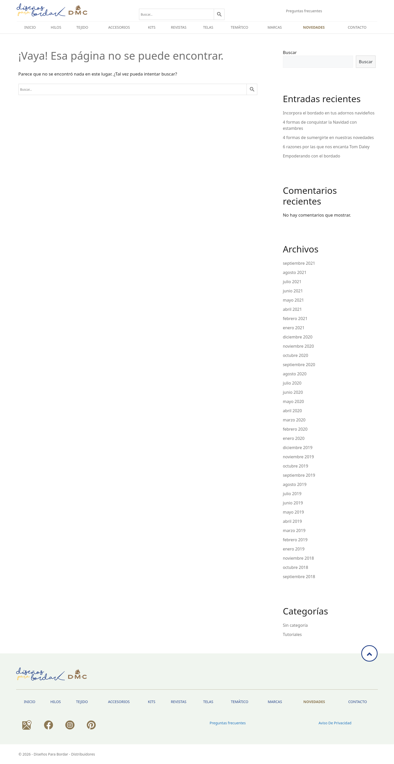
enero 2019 (294, 549)
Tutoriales (292, 634)
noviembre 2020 (298, 346)
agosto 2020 (294, 374)
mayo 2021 (293, 300)
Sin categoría (295, 625)
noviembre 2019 (298, 457)
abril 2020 (292, 410)
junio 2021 (293, 291)
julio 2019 (292, 493)
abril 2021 (292, 309)
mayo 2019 (293, 512)
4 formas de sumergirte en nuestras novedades (328, 137)
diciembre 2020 (298, 337)
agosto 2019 (294, 484)
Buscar (290, 52)
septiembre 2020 (299, 364)
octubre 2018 (295, 567)
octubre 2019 (295, 466)
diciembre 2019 (298, 447)
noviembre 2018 (298, 558)
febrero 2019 (295, 540)
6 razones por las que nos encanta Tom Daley (326, 147)
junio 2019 (293, 503)
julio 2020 (292, 383)
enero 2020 (294, 438)
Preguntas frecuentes (304, 10)
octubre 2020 (295, 355)
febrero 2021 (295, 318)
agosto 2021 (294, 272)
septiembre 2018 (299, 576)
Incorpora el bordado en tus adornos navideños (329, 113)
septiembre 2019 (299, 475)
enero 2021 (294, 328)
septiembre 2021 (299, 263)
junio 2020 (293, 392)
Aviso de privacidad (334, 722)
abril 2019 (292, 521)
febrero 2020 (295, 429)
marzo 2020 (294, 420)
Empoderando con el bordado (311, 156)
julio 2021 (292, 281)
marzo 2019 (294, 530)
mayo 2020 (293, 401)
